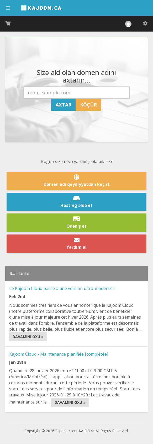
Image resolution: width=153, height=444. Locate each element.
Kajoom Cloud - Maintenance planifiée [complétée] (58, 354)
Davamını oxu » (28, 336)
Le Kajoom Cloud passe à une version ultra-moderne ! (61, 288)
